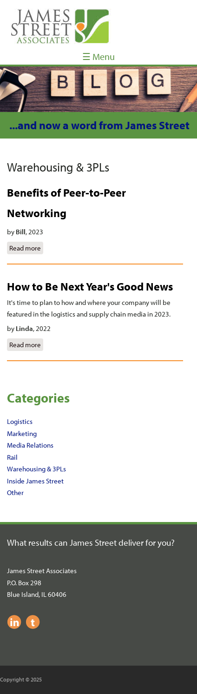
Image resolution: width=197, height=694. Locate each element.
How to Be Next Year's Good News (90, 286)
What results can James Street (62, 542)
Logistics (20, 421)
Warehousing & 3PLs (36, 468)
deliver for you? (146, 542)
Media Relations (30, 445)
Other (15, 492)
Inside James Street (35, 480)
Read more (26, 247)
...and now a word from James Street (99, 125)
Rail (12, 457)
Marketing (22, 433)
